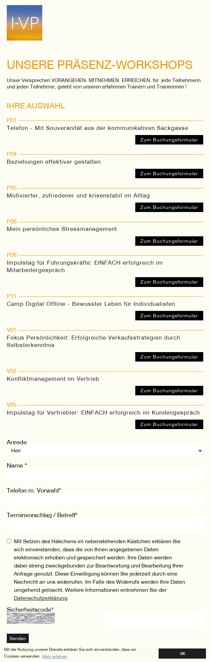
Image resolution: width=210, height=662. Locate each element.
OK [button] (182, 653)
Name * (17, 465)
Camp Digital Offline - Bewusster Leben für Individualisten (91, 303)
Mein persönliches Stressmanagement (62, 229)
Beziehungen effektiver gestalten (54, 161)
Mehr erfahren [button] (54, 656)
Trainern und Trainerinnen (155, 86)
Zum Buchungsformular (169, 139)
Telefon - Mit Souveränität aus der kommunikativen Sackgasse (97, 128)
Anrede (17, 442)
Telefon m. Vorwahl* (34, 490)
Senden (17, 638)
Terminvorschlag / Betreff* (42, 515)
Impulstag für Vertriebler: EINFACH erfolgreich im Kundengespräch (103, 412)
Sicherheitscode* (30, 609)
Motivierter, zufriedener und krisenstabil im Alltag (78, 195)
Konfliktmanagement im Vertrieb (53, 378)
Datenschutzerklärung (40, 597)
